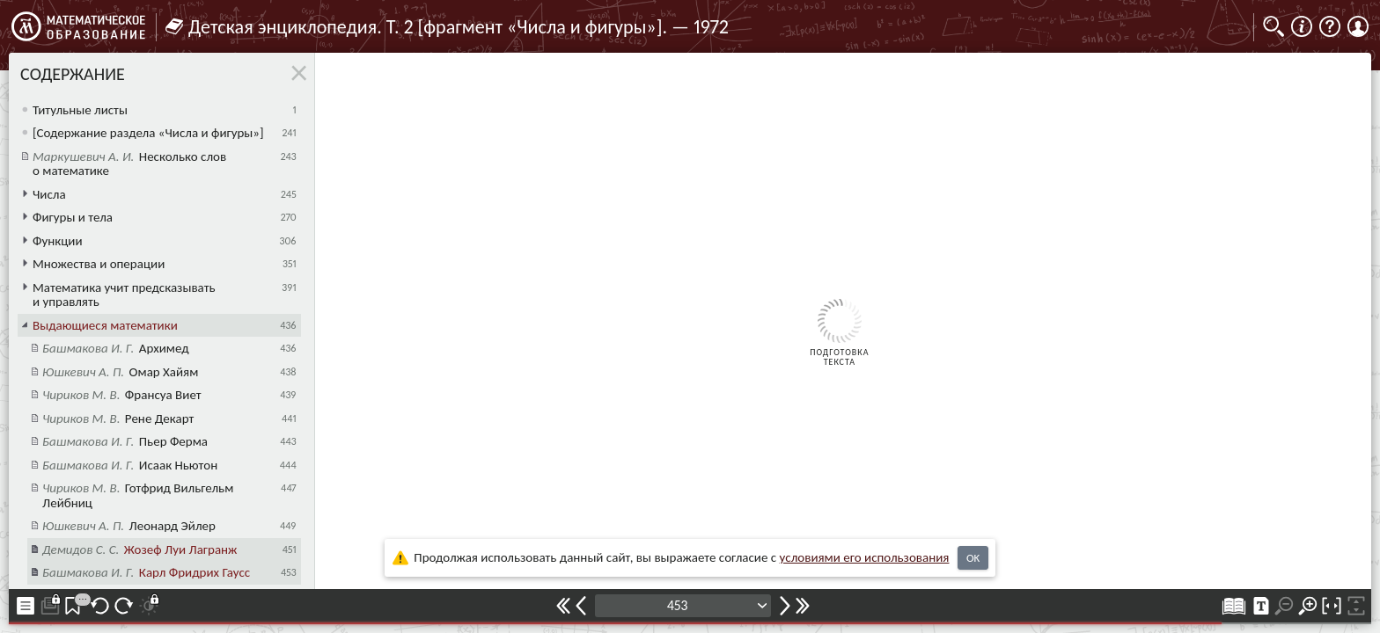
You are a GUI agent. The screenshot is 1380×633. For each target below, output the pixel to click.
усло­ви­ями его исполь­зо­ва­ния (865, 557)
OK (973, 557)
